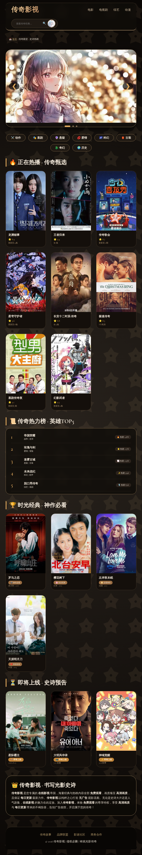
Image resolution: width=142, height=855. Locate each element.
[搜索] (28, 23)
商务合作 (96, 834)
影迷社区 (79, 834)
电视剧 (103, 9)
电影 (91, 9)
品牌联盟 (62, 834)
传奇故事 (45, 834)
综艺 (116, 9)
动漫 (128, 9)
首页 (14, 39)
